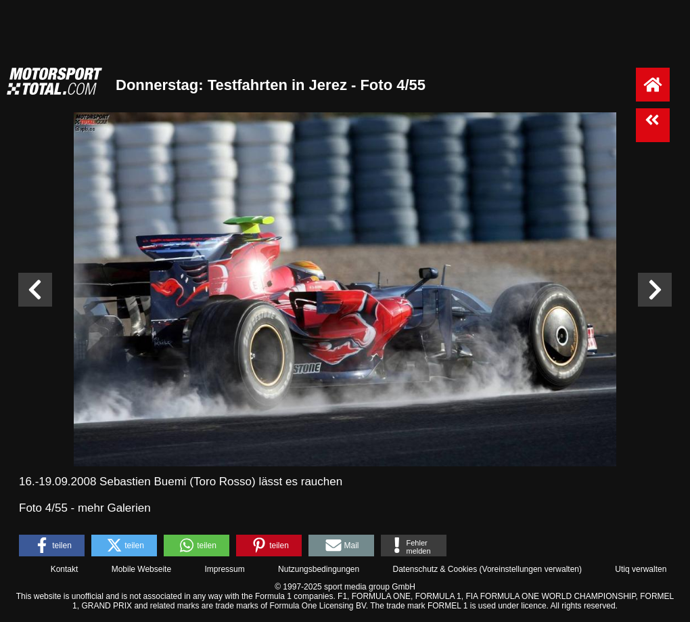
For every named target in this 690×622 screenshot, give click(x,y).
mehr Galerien (114, 508)
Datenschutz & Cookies (434, 569)
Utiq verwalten (640, 569)
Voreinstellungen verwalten (530, 569)
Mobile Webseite (142, 569)
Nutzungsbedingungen (318, 569)
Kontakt (64, 569)
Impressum (224, 569)
